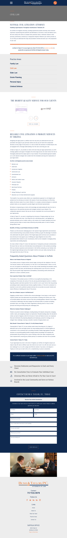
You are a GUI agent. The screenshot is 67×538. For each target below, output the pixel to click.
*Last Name (37, 409)
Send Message (33, 447)
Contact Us (33, 519)
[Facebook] (27, 500)
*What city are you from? (15, 418)
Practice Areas (33, 516)
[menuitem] (33, 64)
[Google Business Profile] (30, 500)
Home (33, 507)
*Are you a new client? (15, 428)
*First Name (13, 409)
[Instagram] (40, 500)
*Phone (12, 414)
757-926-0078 (33, 493)
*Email (36, 414)
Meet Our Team (33, 513)
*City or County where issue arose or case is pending (21, 423)
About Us (33, 510)
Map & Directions (33, 532)
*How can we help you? (15, 437)
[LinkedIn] (33, 500)
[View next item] (36, 118)
